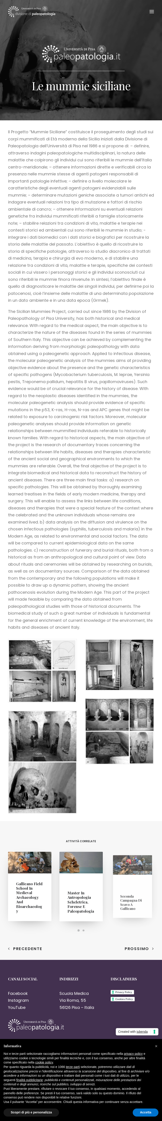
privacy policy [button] (133, 1053)
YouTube (16, 1007)
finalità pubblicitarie (29, 1080)
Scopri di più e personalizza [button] (31, 1112)
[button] (156, 1046)
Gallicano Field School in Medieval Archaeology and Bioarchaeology (29, 895)
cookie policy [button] (44, 1062)
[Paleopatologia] (31, 11)
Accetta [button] (145, 1112)
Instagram (18, 1000)
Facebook (18, 993)
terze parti (73, 1067)
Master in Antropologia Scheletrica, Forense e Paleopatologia (81, 897)
